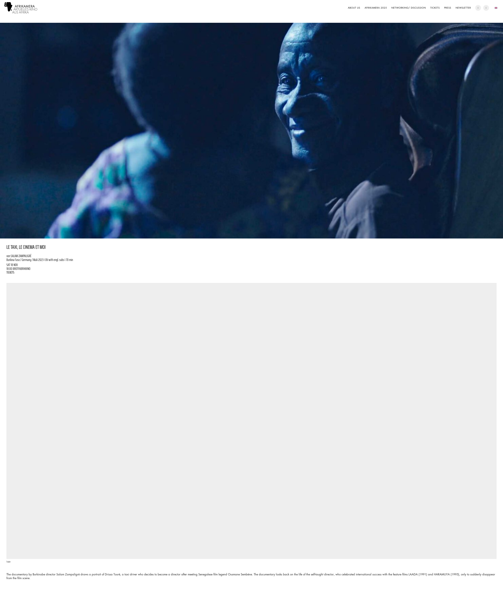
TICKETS (10, 272)
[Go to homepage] (20, 7)
